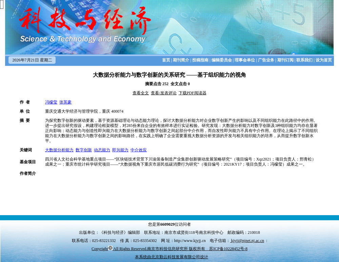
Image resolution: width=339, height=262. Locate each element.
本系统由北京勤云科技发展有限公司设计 (171, 257)
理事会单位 (245, 60)
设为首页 (324, 60)
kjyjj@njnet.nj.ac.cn (247, 240)
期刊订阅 (285, 60)
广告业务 (266, 60)
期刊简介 (181, 60)
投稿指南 (200, 60)
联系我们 (304, 60)
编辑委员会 (222, 60)
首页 (166, 60)
